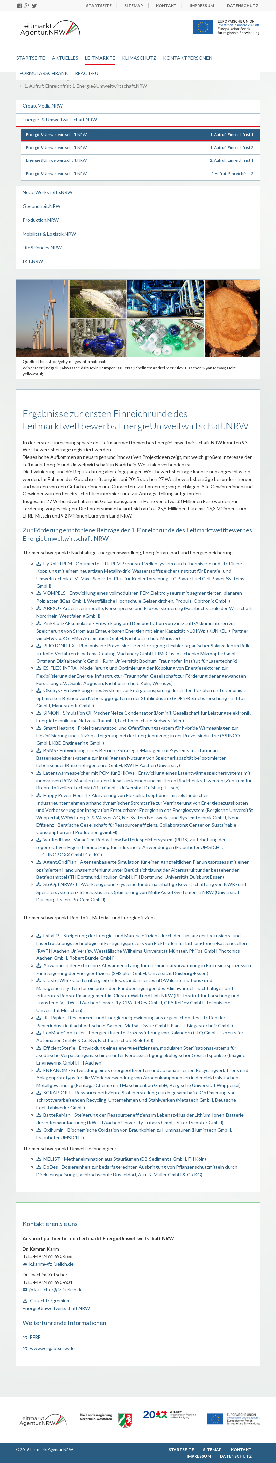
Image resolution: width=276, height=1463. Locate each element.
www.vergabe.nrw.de (52, 1348)
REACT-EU (86, 73)
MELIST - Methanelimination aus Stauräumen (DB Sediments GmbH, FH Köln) (124, 1159)
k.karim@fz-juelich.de (51, 1264)
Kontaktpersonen (187, 58)
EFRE (35, 1337)
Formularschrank (44, 73)
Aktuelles (65, 58)
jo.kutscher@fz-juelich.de (56, 1289)
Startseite (30, 58)
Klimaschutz (139, 58)
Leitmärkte (100, 58)
